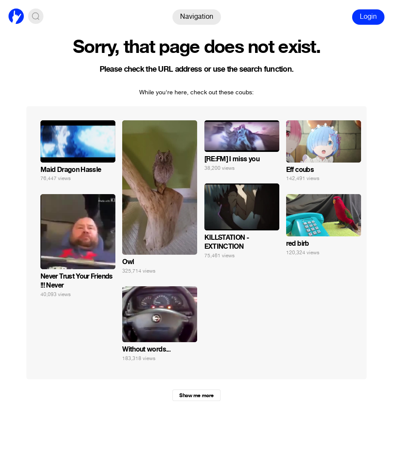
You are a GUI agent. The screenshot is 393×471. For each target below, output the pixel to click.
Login (368, 16)
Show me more (196, 395)
